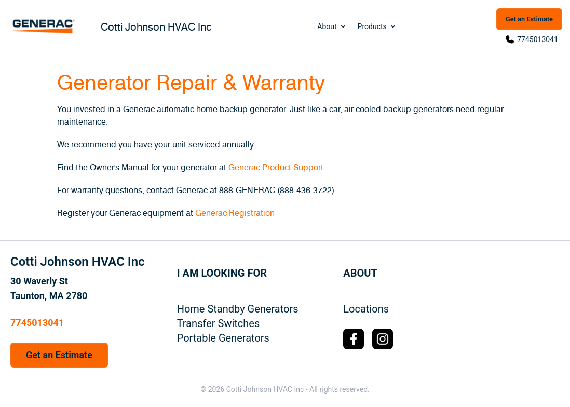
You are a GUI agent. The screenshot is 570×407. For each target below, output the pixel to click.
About (332, 26)
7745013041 (537, 39)
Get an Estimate (529, 19)
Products (377, 26)
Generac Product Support (275, 168)
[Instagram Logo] (382, 339)
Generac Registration (235, 213)
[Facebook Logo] (353, 339)
